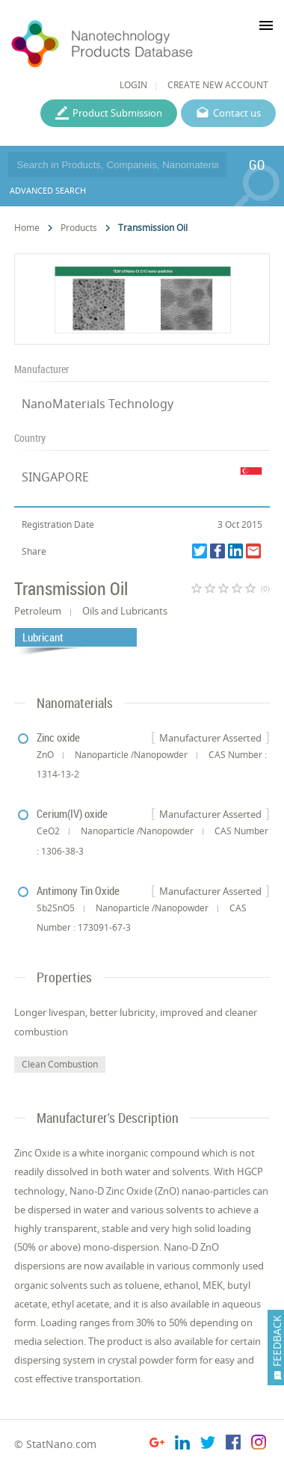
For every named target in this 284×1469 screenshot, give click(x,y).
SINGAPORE (55, 477)
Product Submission (117, 113)
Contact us (237, 113)
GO (257, 164)
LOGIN (133, 84)
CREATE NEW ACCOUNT (217, 84)
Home (27, 227)
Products (79, 227)
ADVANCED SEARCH (48, 190)
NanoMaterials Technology (97, 403)
